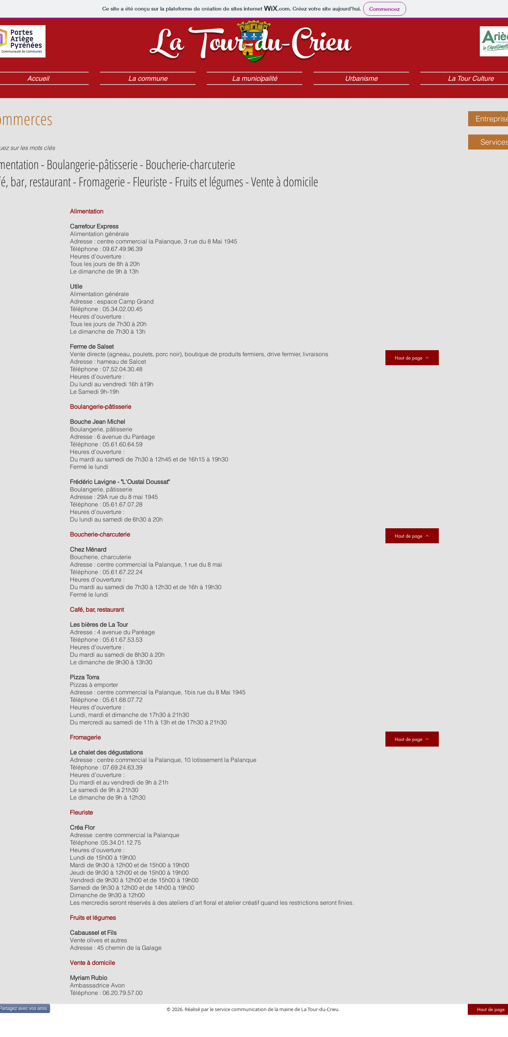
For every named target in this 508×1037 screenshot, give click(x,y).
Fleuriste (150, 181)
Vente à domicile (284, 181)
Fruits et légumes (209, 181)
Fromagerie (102, 181)
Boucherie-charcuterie (190, 164)
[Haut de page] (412, 739)
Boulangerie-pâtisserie (92, 164)
